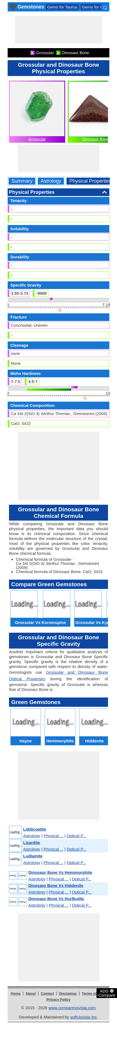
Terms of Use (93, 993)
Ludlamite (33, 856)
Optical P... (76, 835)
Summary (21, 181)
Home (15, 993)
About (31, 993)
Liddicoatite (34, 829)
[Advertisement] (58, 29)
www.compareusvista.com (72, 1007)
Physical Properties (90, 181)
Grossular (37, 139)
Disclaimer (68, 993)
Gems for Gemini (97, 7)
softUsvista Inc (83, 1017)
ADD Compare (106, 992)
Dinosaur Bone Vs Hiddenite (55, 885)
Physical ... (54, 835)
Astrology (51, 181)
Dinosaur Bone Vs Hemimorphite (60, 872)
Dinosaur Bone (95, 139)
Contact (47, 993)
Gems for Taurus (62, 7)
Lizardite (31, 842)
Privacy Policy (58, 999)
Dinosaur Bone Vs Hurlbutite (56, 898)
